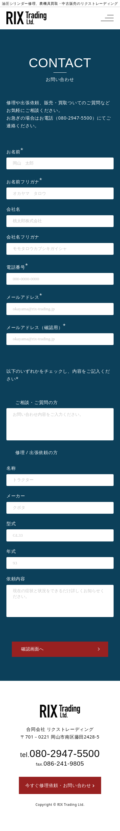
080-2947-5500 (75, 118)
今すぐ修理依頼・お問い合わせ (60, 785)
